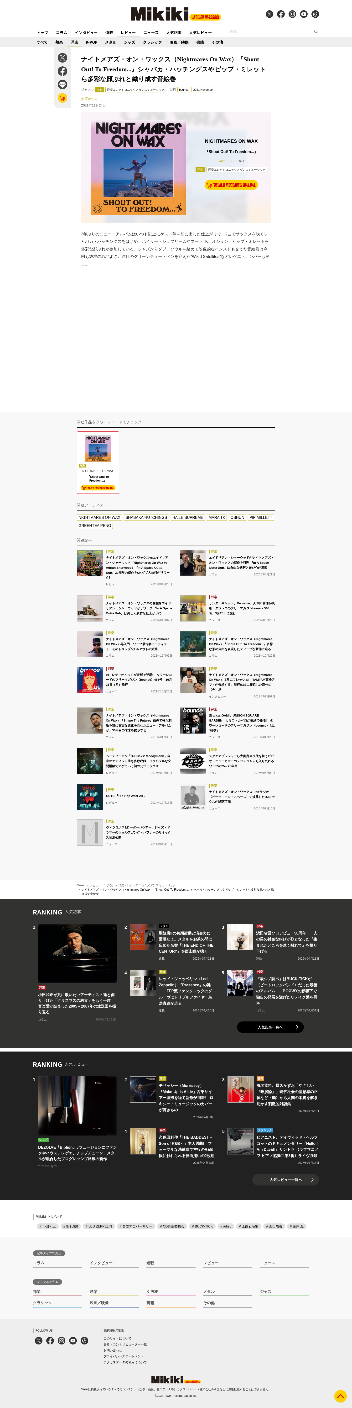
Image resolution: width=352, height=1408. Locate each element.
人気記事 (173, 32)
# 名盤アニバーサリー (136, 1226)
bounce (183, 89)
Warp (221, 161)
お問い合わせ (113, 1350)
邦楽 (59, 42)
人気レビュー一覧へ (286, 1179)
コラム (61, 32)
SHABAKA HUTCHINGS (146, 517)
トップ (42, 32)
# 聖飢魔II (70, 1226)
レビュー (128, 32)
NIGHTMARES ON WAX (99, 517)
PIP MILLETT (260, 517)
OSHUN (237, 517)
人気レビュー (200, 32)
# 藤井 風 (297, 1226)
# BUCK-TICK (202, 1226)
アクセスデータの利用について (125, 1362)
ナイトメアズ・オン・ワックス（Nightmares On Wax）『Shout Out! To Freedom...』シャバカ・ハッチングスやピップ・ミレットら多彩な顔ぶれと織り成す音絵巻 (178, 892)
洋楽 (74, 42)
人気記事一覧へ (270, 1027)
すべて (42, 42)
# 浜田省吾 (274, 1226)
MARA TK (217, 517)
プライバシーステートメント (124, 1356)
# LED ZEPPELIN (99, 1226)
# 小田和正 (48, 1226)
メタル (110, 42)
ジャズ (129, 42)
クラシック (152, 42)
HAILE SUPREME (187, 517)
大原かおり (89, 99)
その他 (217, 42)
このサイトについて (117, 1338)
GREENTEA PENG (94, 526)
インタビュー (86, 32)
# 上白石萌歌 (249, 1226)
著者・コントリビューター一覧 (125, 1344)
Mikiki (80, 885)
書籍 (200, 42)
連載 (109, 32)
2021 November (203, 89)
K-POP (91, 42)
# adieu (225, 1226)
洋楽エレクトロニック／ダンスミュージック (135, 89)
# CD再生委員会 (172, 1226)
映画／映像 (179, 42)
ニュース (151, 32)
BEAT (233, 161)
